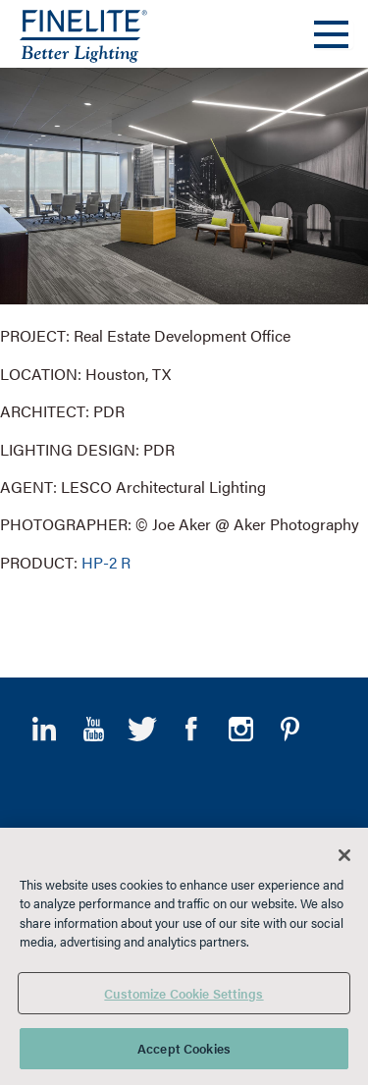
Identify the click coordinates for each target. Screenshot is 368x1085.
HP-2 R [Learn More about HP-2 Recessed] (106, 562)
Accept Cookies (184, 1048)
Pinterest (289, 729)
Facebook (191, 729)
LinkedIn (44, 729)
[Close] (344, 855)
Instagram (240, 729)
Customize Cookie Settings (183, 993)
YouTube (93, 729)
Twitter (142, 729)
